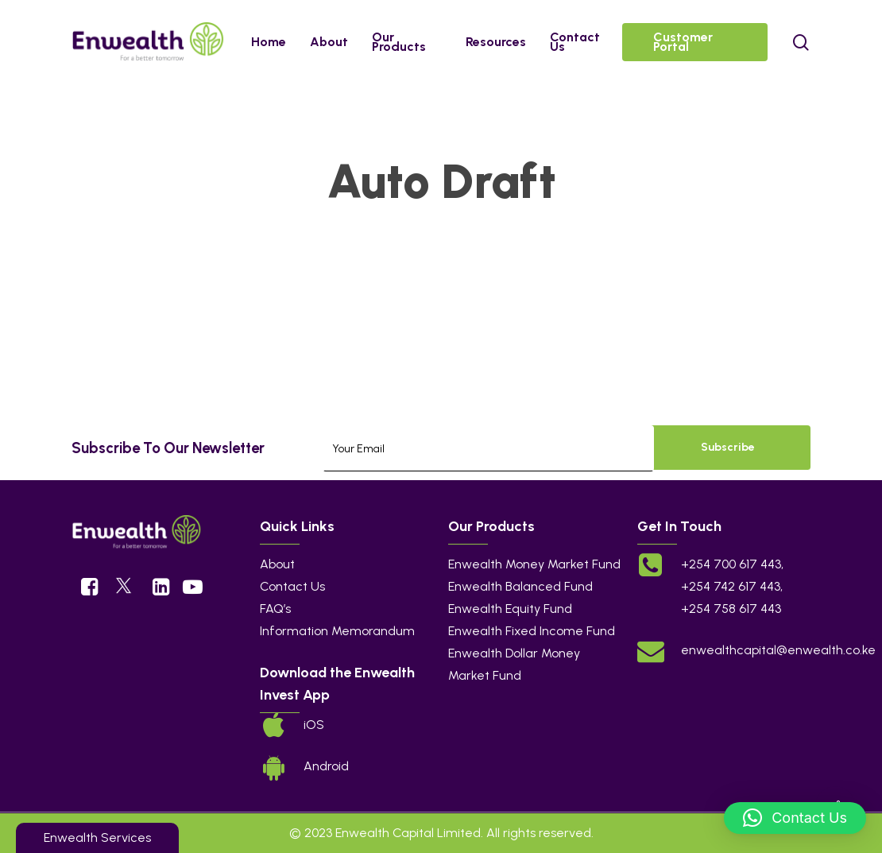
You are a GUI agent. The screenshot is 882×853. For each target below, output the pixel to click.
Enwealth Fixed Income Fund (531, 630)
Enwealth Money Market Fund (534, 564)
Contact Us (292, 586)
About (277, 564)
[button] (795, 818)
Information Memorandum (337, 630)
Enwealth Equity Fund (510, 608)
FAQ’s (275, 608)
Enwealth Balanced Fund (520, 586)
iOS (314, 724)
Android (326, 766)
